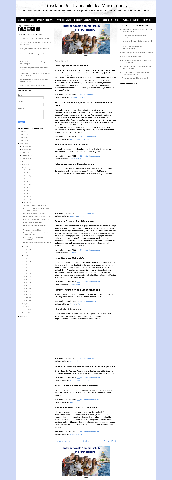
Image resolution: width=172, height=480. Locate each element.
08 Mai (26, 279)
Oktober (25, 152)
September (26, 155)
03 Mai (26, 294)
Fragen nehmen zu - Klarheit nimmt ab (135, 78)
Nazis (72, 361)
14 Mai (26, 261)
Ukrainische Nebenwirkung (68, 309)
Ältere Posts (110, 441)
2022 (22, 144)
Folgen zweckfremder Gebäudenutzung (74, 164)
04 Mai (26, 291)
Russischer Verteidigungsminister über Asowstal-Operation (85, 366)
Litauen (72, 159)
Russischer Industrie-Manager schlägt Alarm (35, 54)
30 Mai (26, 173)
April (23, 304)
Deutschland (74, 434)
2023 (22, 141)
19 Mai (26, 246)
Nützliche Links (64, 20)
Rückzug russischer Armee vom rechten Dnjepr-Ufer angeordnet (135, 73)
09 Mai (26, 276)
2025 (22, 135)
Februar (25, 310)
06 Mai (26, 285)
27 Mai (26, 182)
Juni (23, 164)
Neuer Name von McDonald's (69, 258)
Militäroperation (83, 139)
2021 (22, 316)
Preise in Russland (82, 20)
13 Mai (26, 264)
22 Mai (26, 197)
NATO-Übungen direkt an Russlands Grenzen (137, 53)
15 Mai (26, 258)
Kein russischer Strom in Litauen (71, 144)
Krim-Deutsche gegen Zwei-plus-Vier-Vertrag (35, 38)
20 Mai (26, 203)
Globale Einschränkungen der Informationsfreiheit (132, 48)
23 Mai (26, 194)
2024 (22, 138)
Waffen (83, 434)
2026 (22, 132)
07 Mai (26, 282)
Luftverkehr (74, 97)
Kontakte (147, 20)
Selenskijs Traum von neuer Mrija (71, 66)
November (25, 149)
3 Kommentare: (90, 213)
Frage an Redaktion (130, 20)
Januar (24, 313)
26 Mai (26, 185)
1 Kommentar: (90, 95)
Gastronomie (75, 285)
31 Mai (26, 170)
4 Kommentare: (90, 301)
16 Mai (26, 255)
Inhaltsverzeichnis (45, 20)
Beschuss (73, 216)
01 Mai (26, 300)
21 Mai (26, 200)
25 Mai (26, 188)
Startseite (22, 20)
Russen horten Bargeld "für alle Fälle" (32, 85)
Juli (23, 161)
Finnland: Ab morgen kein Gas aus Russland (77, 290)
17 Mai (26, 252)
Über (32, 20)
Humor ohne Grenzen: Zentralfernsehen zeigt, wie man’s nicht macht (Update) (137, 42)
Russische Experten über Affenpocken (74, 221)
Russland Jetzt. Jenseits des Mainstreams (86, 5)
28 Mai (26, 179)
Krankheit (73, 253)
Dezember (25, 146)
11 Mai (26, 270)
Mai (23, 167)
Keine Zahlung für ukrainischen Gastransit (76, 386)
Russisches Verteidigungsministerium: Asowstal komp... (36, 209)
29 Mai (26, 176)
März (24, 307)
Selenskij (82, 97)
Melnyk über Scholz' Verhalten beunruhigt (76, 407)
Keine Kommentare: (92, 156)
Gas (79, 304)
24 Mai (26, 191)
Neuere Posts (62, 441)
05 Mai (26, 288)
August (24, 158)
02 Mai (26, 297)
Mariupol (73, 139)
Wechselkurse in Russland (106, 20)
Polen (77, 361)
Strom (78, 159)
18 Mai (26, 249)
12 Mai (26, 267)
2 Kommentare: (90, 137)
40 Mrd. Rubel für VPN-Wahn (132, 57)
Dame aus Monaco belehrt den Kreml (32, 58)
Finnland (73, 304)
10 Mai (26, 273)
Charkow (81, 216)
